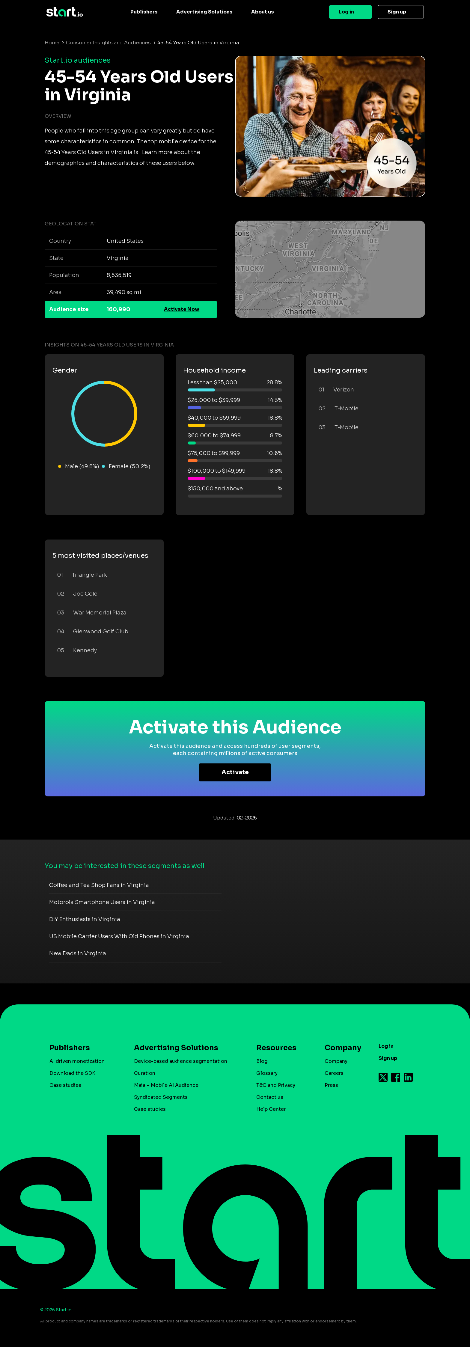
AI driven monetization (77, 1061)
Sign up (397, 12)
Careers (334, 1073)
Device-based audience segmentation (180, 1061)
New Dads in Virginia (77, 953)
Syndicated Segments (161, 1097)
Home (52, 43)
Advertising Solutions (204, 12)
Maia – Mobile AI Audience (166, 1085)
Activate (235, 772)
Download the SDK (72, 1073)
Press (331, 1085)
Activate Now (181, 309)
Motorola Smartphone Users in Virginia (102, 902)
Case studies (65, 1085)
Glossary (267, 1073)
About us (262, 12)
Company (340, 1047)
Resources (276, 1047)
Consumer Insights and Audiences (108, 43)
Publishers (144, 12)
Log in (346, 12)
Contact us (269, 1097)
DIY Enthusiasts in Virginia (84, 919)
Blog (262, 1061)
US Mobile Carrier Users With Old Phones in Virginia (119, 936)
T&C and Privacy (275, 1085)
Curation (144, 1073)
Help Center (271, 1109)
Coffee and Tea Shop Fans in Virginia (99, 885)
